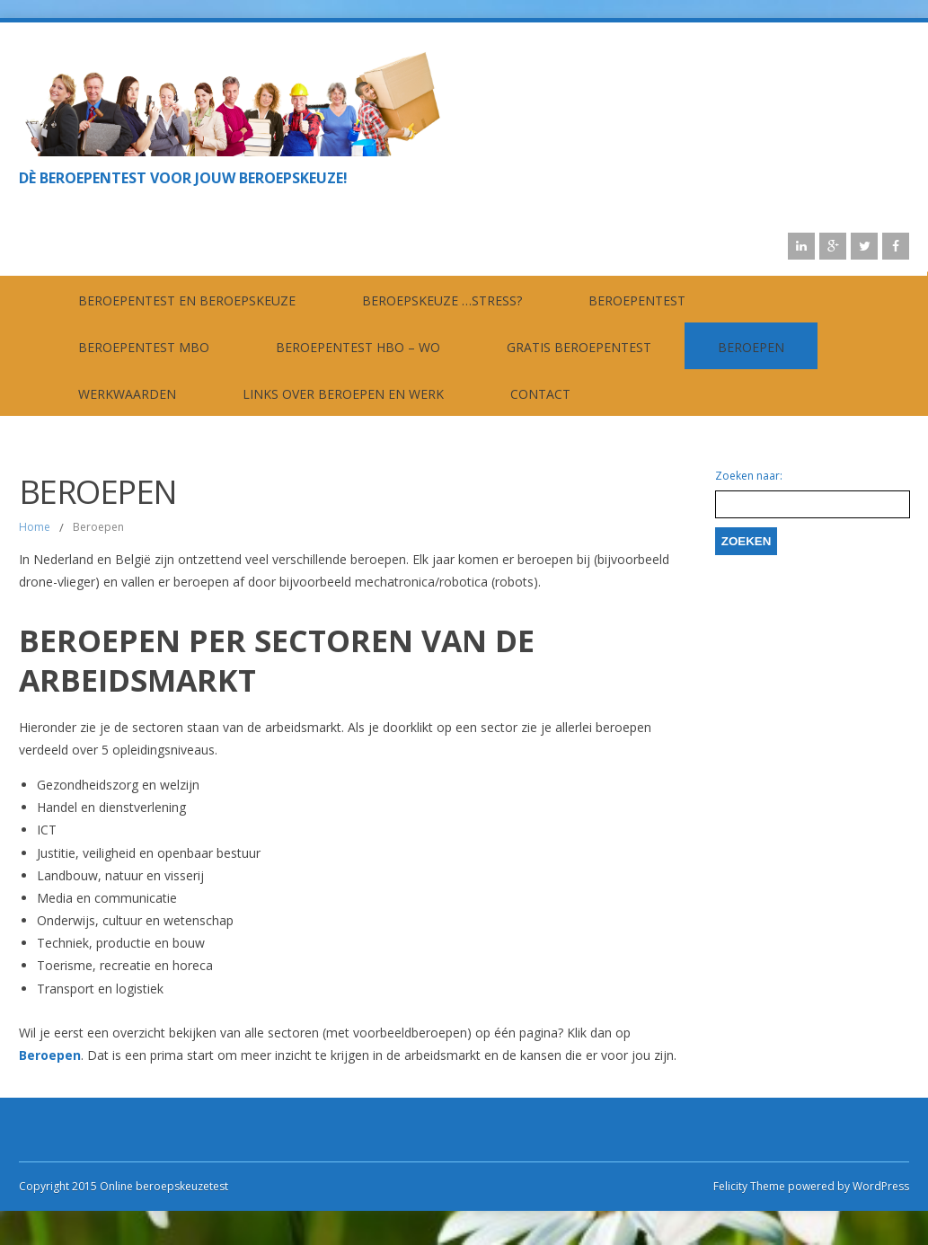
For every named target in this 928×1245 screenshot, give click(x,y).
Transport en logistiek (100, 988)
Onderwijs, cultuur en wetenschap (135, 920)
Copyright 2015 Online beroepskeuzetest (123, 1186)
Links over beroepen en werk (343, 393)
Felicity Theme (749, 1186)
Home (34, 526)
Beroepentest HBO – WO (358, 347)
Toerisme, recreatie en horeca (125, 965)
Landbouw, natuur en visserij (120, 875)
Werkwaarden (127, 393)
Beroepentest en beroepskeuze (187, 300)
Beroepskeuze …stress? (442, 300)
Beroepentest (636, 300)
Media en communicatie (107, 897)
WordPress (879, 1186)
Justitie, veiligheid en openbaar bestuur (149, 852)
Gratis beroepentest (579, 347)
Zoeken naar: (748, 476)
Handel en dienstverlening (111, 807)
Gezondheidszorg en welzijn (118, 784)
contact (540, 393)
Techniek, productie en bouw (121, 942)
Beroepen (751, 347)
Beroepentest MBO (143, 347)
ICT (47, 829)
